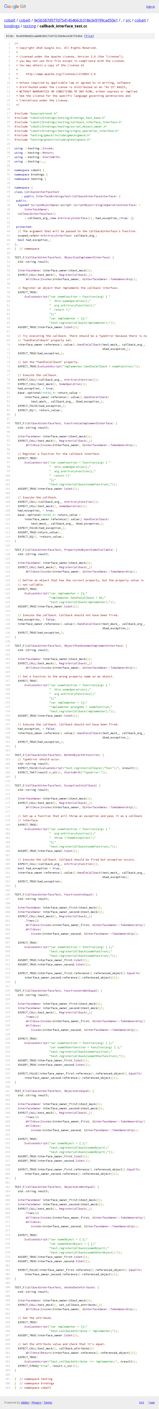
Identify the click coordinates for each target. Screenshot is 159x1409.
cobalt (10, 20)
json (151, 1402)
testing (29, 25)
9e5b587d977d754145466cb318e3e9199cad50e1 (76, 20)
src (128, 20)
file (89, 36)
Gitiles (25, 1402)
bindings (12, 25)
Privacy (36, 1402)
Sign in (150, 7)
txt (141, 1402)
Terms (47, 1402)
